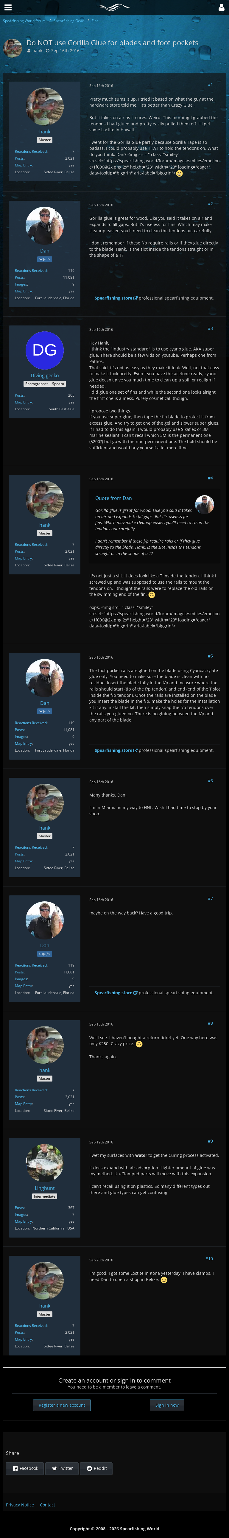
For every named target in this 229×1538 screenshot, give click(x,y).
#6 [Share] (210, 780)
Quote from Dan (113, 498)
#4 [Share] (210, 478)
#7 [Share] (210, 898)
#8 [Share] (210, 1023)
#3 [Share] (210, 328)
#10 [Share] (209, 1258)
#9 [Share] (210, 1141)
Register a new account (62, 1405)
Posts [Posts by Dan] (19, 277)
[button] (221, 7)
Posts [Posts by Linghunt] (19, 1207)
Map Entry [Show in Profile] (23, 165)
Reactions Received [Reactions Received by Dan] (31, 270)
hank (37, 50)
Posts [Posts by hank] (19, 158)
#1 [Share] (210, 84)
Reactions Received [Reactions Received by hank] (31, 151)
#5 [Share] (210, 656)
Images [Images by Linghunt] (21, 1214)
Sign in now (167, 1405)
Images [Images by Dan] (21, 284)
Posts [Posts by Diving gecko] (19, 395)
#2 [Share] (210, 203)
